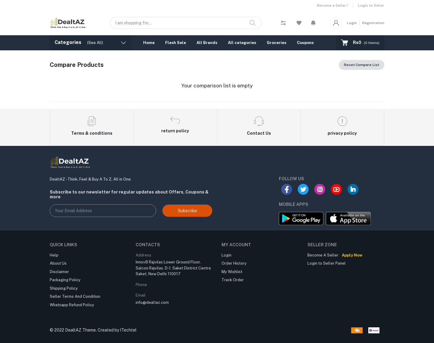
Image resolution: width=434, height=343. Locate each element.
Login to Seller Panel (326, 263)
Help (54, 255)
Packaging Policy (65, 280)
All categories (242, 42)
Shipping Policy (64, 288)
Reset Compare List (361, 65)
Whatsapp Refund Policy (72, 305)
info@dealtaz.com (152, 302)
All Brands (207, 42)
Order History (234, 263)
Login (352, 23)
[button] (313, 23)
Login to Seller (371, 5)
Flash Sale (175, 42)
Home (149, 42)
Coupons (305, 42)
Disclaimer (59, 271)
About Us (58, 263)
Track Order (233, 280)
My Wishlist (232, 271)
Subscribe (187, 210)
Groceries (276, 42)
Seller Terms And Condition (75, 296)
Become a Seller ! (332, 5)
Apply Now (352, 255)
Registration (373, 23)
